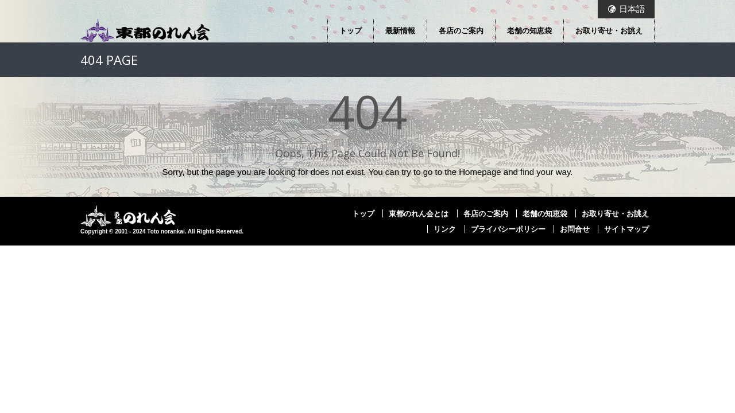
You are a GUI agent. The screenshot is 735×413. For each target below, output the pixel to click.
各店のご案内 (461, 30)
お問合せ (575, 229)
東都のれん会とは (418, 213)
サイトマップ (626, 229)
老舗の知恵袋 (529, 30)
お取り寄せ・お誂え (609, 30)
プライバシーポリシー (508, 229)
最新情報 (400, 30)
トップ (350, 30)
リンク (445, 229)
